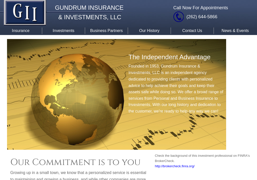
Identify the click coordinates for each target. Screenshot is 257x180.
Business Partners (106, 30)
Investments (63, 30)
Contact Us (192, 30)
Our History (149, 30)
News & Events (235, 30)
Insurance (20, 30)
